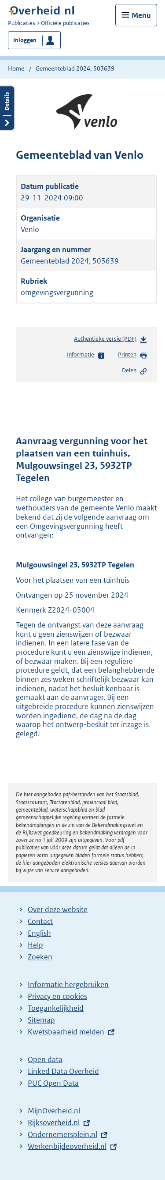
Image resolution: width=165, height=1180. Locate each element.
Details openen (7, 108)
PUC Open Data (53, 1083)
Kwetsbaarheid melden (66, 1032)
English (39, 933)
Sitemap (41, 1020)
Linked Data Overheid (63, 1071)
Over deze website (58, 909)
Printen (132, 355)
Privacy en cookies (57, 996)
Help (35, 945)
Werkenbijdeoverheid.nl (67, 1146)
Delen (134, 371)
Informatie (86, 355)
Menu (141, 15)
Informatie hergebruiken (68, 984)
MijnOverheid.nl (54, 1111)
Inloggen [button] (25, 40)
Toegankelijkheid (56, 1008)
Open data (45, 1059)
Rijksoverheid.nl (54, 1122)
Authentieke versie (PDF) (110, 340)
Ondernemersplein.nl (62, 1134)
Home (16, 68)
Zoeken (40, 957)
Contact (40, 921)
